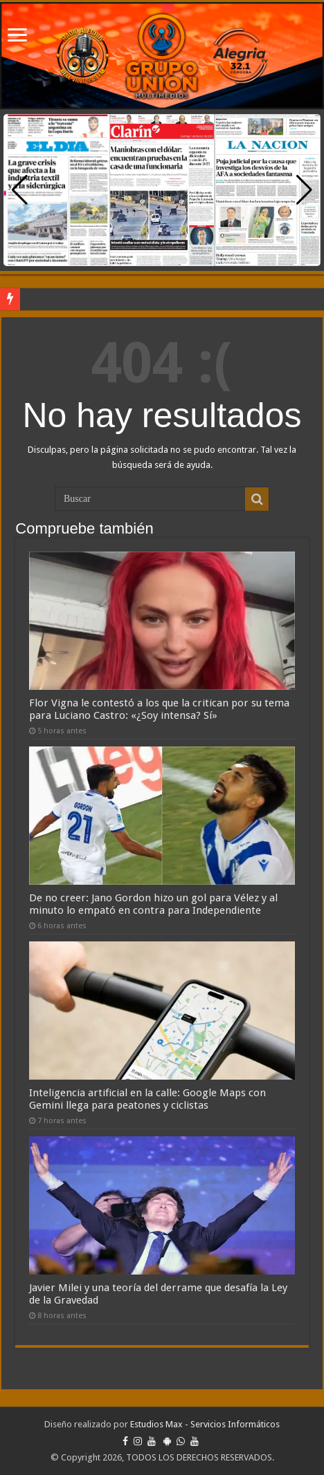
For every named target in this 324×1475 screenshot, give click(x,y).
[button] (304, 190)
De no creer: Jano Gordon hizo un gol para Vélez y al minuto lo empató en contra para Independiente (153, 904)
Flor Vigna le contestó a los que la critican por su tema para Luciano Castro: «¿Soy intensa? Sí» (159, 709)
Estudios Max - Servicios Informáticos (205, 1424)
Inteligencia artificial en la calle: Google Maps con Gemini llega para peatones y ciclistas (147, 1099)
